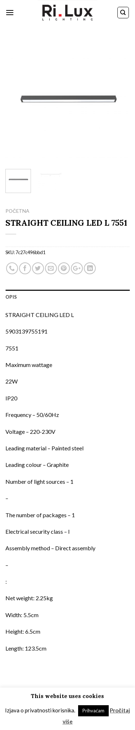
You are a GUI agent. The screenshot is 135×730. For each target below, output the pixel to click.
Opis (11, 297)
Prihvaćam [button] (93, 710)
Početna (17, 211)
